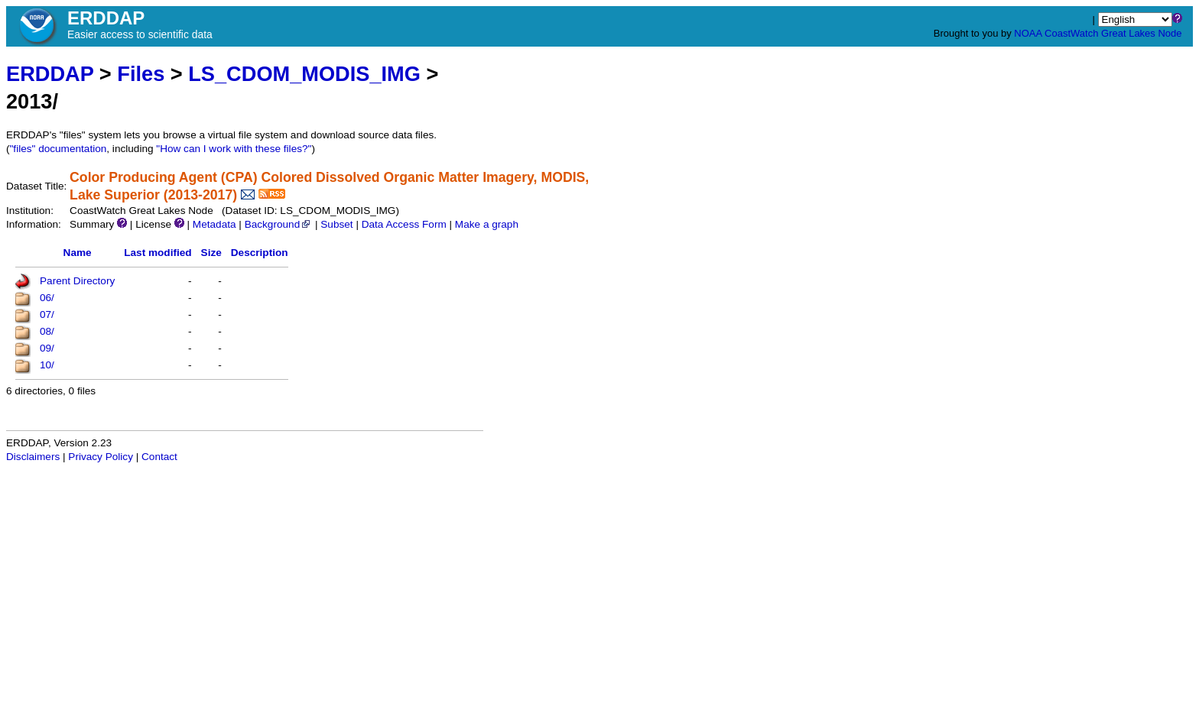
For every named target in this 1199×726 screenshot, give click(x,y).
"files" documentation (58, 148)
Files (140, 74)
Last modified (157, 252)
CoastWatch (1071, 33)
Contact (159, 456)
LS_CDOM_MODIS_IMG (304, 74)
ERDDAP (49, 74)
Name (77, 252)
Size (211, 252)
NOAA (1027, 33)
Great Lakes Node (1141, 33)
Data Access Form (404, 224)
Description (259, 252)
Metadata (214, 224)
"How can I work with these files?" (233, 148)
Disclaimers (33, 456)
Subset (336, 224)
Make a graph (486, 224)
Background (279, 224)
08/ (47, 331)
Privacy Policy (100, 456)
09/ (47, 348)
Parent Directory (77, 281)
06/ (47, 297)
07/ (47, 314)
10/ (47, 365)
